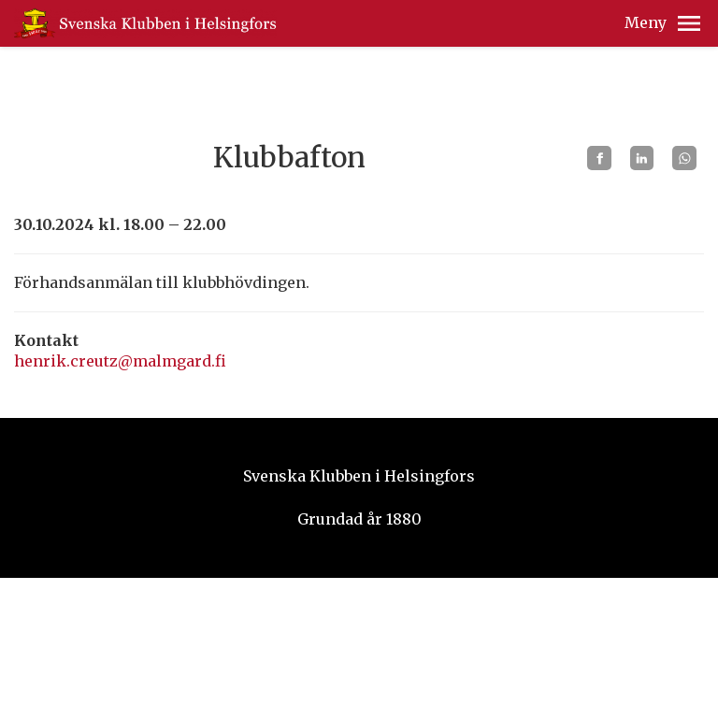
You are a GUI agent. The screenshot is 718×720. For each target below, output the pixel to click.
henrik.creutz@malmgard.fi (120, 361)
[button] (689, 23)
